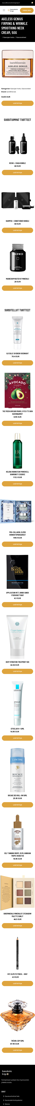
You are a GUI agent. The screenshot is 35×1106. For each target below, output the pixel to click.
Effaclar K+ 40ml (17, 728)
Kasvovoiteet (21, 37)
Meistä (7, 1104)
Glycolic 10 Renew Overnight (17, 353)
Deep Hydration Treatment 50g (17, 662)
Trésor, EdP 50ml (17, 1041)
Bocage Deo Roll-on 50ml (17, 795)
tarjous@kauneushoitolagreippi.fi (11, 3)
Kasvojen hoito (8, 37)
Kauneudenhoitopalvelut (13, 1100)
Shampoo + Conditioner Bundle (17, 221)
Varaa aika (27, 10)
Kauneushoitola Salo (12, 1096)
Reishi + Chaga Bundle (17, 163)
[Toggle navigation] (3, 10)
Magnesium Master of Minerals (17, 279)
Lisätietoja (17, 103)
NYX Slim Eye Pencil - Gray (17, 974)
